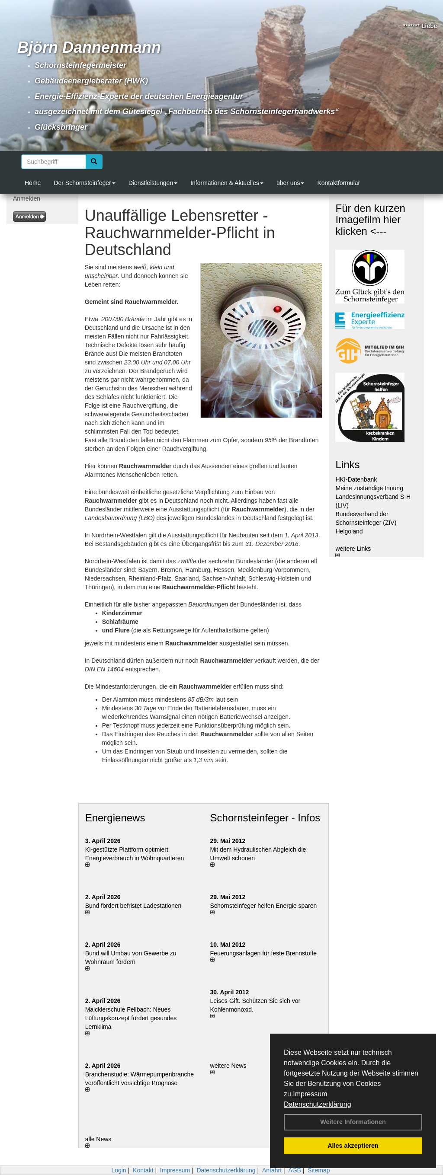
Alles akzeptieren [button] (353, 1145)
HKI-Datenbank (356, 479)
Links (347, 464)
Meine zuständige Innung (369, 488)
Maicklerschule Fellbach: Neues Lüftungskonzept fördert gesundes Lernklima (131, 1018)
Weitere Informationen (353, 1121)
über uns (290, 182)
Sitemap (319, 1170)
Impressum (310, 1094)
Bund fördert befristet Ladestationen (133, 905)
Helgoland (349, 531)
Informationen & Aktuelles (226, 182)
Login (118, 1170)
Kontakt (143, 1170)
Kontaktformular (338, 182)
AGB (294, 1170)
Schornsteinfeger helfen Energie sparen (263, 905)
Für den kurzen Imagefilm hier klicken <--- (370, 219)
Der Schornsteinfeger (84, 182)
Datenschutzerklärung (317, 1104)
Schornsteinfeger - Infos (265, 818)
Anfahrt (272, 1170)
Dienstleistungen (153, 182)
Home (33, 182)
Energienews (115, 818)
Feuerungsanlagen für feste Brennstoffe (263, 953)
